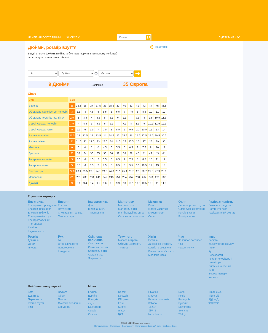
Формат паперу (217, 273)
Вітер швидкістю (68, 243)
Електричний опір (38, 212)
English (92, 291)
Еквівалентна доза (219, 205)
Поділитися (158, 47)
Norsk (181, 291)
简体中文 (213, 299)
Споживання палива (70, 212)
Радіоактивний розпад (221, 212)
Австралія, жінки (38, 165)
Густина (153, 240)
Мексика (34, 147)
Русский (183, 303)
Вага (151, 205)
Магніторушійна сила (131, 212)
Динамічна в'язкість (160, 243)
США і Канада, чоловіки (43, 123)
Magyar (152, 295)
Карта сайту (128, 326)
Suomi (122, 306)
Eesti (121, 303)
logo (134, 17)
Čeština (92, 314)
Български (94, 306)
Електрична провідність (42, 205)
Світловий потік (97, 250)
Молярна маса (157, 254)
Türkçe (182, 314)
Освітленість (95, 243)
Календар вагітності (190, 240)
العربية (91, 303)
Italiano (152, 303)
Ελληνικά (123, 299)
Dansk (122, 291)
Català (91, 310)
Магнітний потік (127, 208)
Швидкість (64, 251)
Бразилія (34, 153)
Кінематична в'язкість (161, 251)
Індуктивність (36, 231)
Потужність (64, 208)
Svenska (183, 310)
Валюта (213, 240)
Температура (66, 216)
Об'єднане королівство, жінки (46, 117)
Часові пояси (186, 247)
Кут (210, 251)
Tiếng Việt (214, 295)
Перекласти (215, 254)
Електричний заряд (39, 208)
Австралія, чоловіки (40, 159)
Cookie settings (169, 326)
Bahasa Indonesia (158, 299)
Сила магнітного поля (131, 216)
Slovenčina (184, 306)
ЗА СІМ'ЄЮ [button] (73, 37)
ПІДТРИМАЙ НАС (229, 37)
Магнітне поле (126, 205)
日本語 (152, 306)
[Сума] (43, 73)
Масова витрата (128, 240)
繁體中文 (213, 303)
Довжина (33, 240)
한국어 (152, 310)
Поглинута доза (217, 208)
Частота (213, 277)
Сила (151, 216)
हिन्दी (120, 314)
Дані (90, 205)
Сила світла (95, 254)
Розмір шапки (186, 216)
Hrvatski (153, 291)
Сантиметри (36, 171)
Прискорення (66, 247)
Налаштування (101, 326)
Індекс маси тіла (158, 208)
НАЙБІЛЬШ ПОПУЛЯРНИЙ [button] (44, 37)
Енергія (62, 205)
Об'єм (31, 243)
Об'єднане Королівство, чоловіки (48, 111)
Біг (59, 240)
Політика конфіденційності (148, 326)
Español (93, 295)
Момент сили (156, 212)
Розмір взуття (186, 212)
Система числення (219, 266)
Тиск (211, 269)
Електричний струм (39, 216)
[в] (116, 73)
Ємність (32, 227)
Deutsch (123, 295)
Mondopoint (35, 177)
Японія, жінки (37, 141)
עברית (121, 310)
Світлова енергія (98, 247)
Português (184, 299)
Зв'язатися (115, 326)
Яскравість (94, 258)
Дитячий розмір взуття (191, 205)
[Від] (76, 73)
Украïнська (214, 291)
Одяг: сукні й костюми (191, 208)
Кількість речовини (159, 247)
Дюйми (33, 183)
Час (180, 243)
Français (93, 299)
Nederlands (155, 314)
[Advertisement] (144, 61)
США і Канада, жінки (41, 129)
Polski (181, 295)
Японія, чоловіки (39, 135)
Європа (33, 105)
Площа (32, 247)
